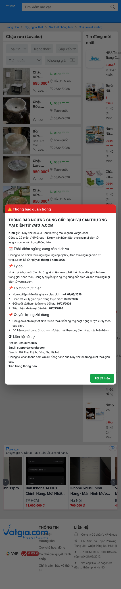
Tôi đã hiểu (102, 378)
